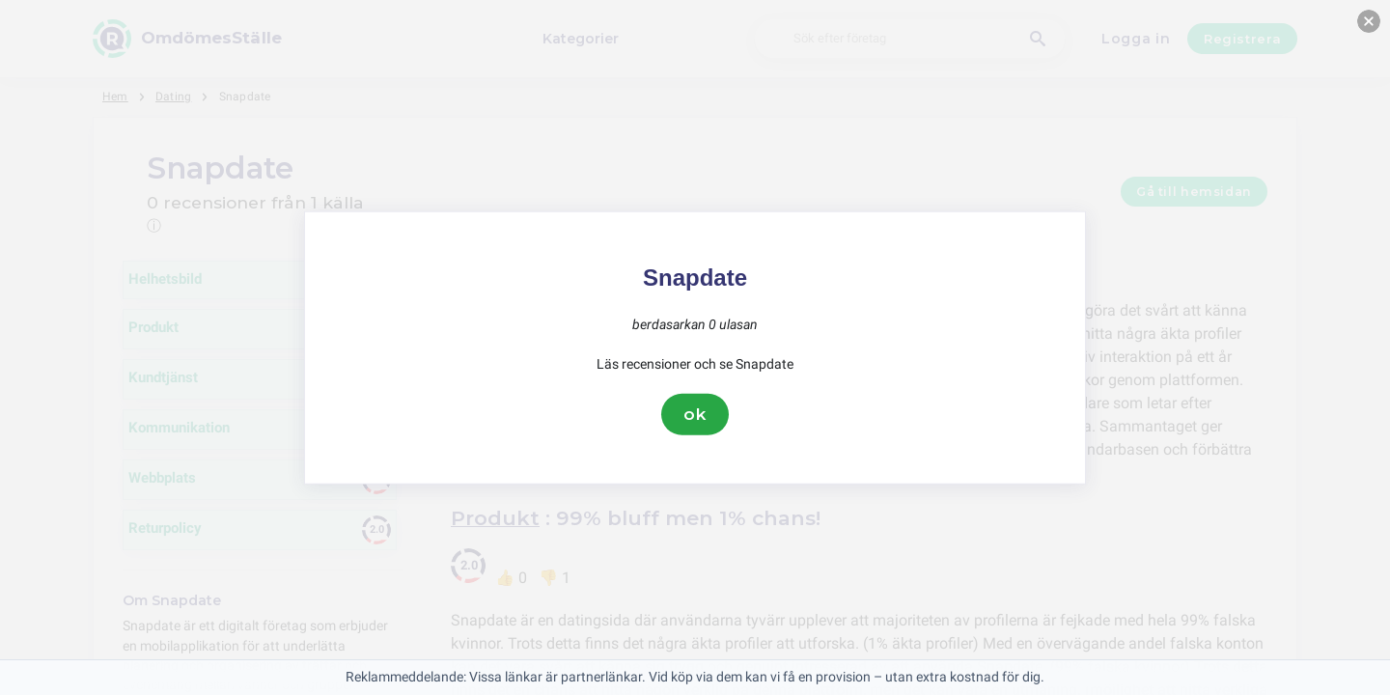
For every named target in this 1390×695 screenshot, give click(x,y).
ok (695, 414)
